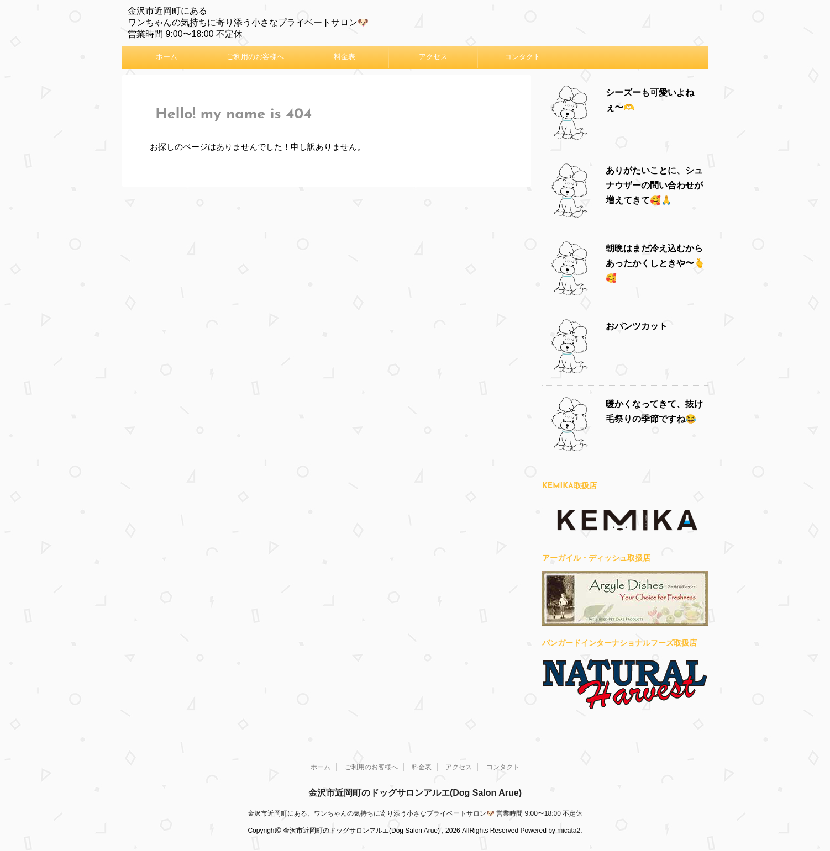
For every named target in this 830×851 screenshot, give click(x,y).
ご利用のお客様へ (255, 57)
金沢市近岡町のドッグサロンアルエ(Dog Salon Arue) (415, 792)
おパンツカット (637, 327)
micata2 (568, 830)
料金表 (344, 57)
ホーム (166, 57)
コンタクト (522, 57)
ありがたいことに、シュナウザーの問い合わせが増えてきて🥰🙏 (654, 186)
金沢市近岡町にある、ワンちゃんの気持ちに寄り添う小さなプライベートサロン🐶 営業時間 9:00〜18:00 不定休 (415, 813)
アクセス (433, 57)
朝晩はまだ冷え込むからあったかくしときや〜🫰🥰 (655, 264)
